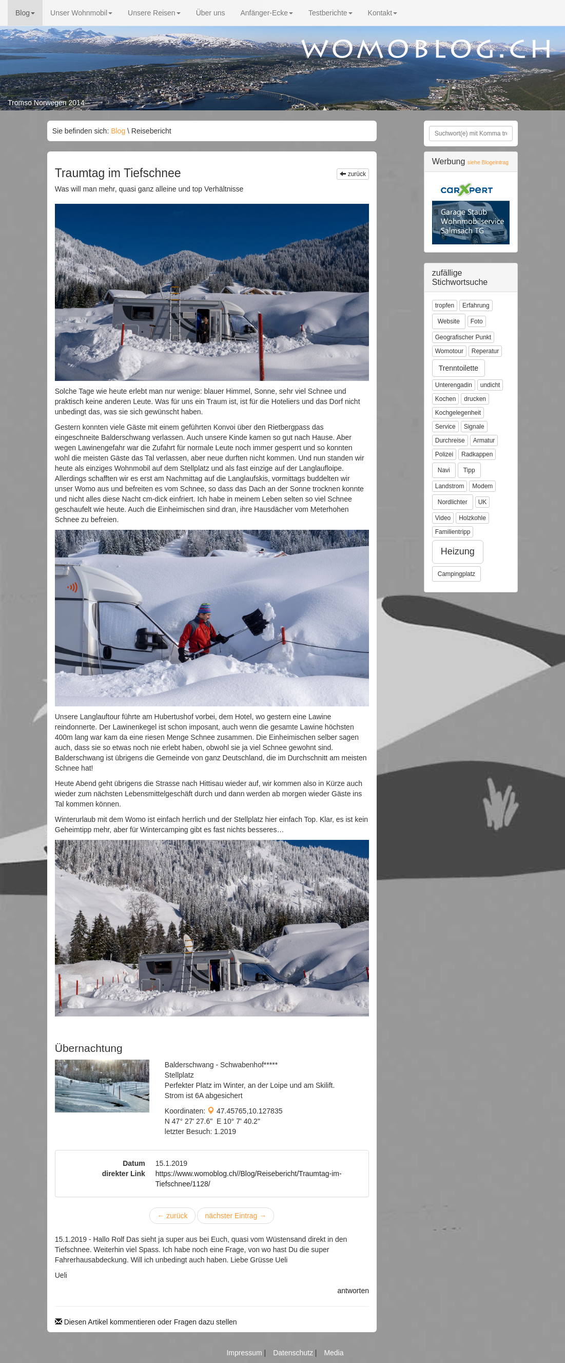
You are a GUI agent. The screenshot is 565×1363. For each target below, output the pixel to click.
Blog (25, 13)
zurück (353, 174)
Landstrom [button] (449, 486)
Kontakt (382, 13)
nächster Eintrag (235, 1216)
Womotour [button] (449, 351)
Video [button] (443, 518)
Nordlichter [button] (452, 502)
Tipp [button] (469, 470)
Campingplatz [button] (456, 574)
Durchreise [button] (450, 440)
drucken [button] (475, 398)
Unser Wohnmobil (81, 13)
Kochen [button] (445, 398)
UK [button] (482, 502)
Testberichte (330, 13)
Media (333, 1353)
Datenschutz (294, 1353)
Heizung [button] (458, 551)
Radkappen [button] (477, 454)
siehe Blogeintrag (488, 162)
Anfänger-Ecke (266, 13)
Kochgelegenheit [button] (458, 412)
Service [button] (445, 426)
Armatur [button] (484, 440)
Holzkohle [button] (472, 518)
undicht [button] (490, 385)
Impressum (245, 1353)
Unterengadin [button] (453, 385)
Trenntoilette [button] (458, 368)
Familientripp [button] (453, 531)
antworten (353, 1291)
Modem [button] (482, 486)
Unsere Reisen (154, 13)
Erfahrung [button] (476, 305)
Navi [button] (444, 470)
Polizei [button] (444, 454)
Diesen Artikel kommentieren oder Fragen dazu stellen (146, 1322)
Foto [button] (477, 321)
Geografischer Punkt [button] (463, 337)
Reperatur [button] (485, 351)
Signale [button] (474, 426)
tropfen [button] (444, 305)
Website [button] (449, 321)
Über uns (210, 13)
